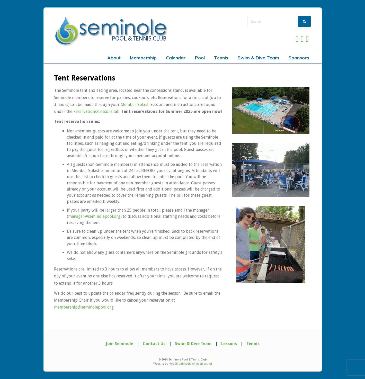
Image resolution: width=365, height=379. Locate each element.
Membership (143, 58)
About (114, 58)
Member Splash (135, 104)
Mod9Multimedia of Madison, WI (190, 363)
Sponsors (298, 58)
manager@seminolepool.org (94, 216)
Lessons (229, 343)
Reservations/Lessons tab (96, 111)
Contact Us (154, 343)
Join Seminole (119, 343)
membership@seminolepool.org (84, 307)
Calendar (176, 58)
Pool (200, 58)
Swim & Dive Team (258, 58)
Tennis (221, 58)
